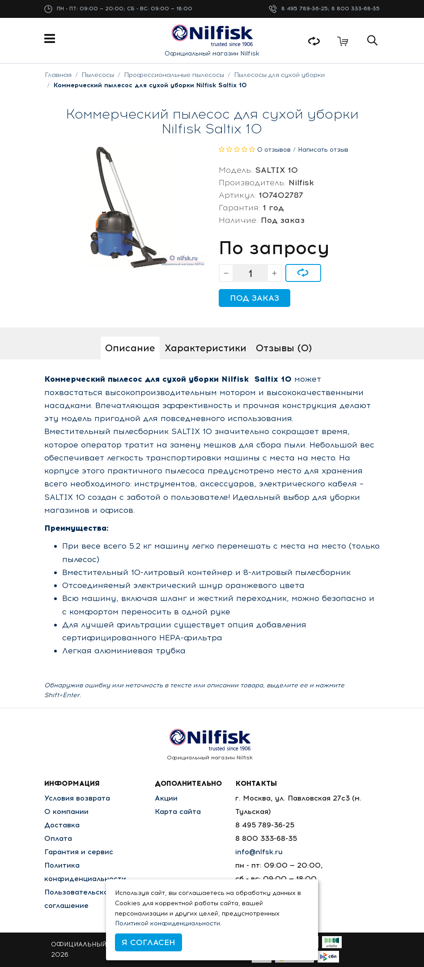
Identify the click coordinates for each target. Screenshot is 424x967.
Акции (166, 798)
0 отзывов (274, 149)
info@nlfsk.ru (259, 852)
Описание (130, 348)
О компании (66, 811)
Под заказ (254, 298)
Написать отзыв (323, 149)
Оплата (58, 838)
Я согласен (148, 942)
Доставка (62, 825)
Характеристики (205, 348)
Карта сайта (178, 811)
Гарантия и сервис (78, 852)
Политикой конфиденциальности (167, 923)
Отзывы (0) (284, 348)
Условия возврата (77, 798)
